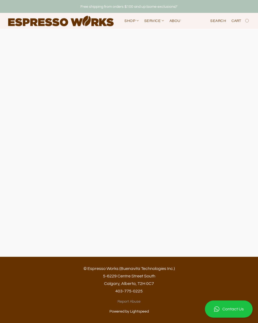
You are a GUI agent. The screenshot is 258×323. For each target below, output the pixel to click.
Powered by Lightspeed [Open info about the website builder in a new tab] (129, 311)
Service (154, 21)
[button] (229, 309)
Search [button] (218, 21)
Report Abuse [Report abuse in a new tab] (129, 301)
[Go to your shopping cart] (240, 21)
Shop (131, 21)
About (176, 21)
